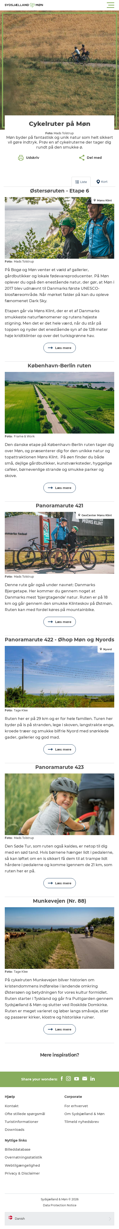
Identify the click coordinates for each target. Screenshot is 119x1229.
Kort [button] (102, 181)
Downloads (14, 1129)
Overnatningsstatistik (23, 1157)
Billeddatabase (18, 1149)
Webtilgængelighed (22, 1165)
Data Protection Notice (59, 1205)
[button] (81, 5)
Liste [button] (81, 182)
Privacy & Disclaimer (22, 1173)
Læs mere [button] (59, 347)
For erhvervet (76, 1106)
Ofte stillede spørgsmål (25, 1114)
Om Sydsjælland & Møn (84, 1114)
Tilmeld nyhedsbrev (81, 1122)
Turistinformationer (21, 1122)
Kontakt (12, 1106)
